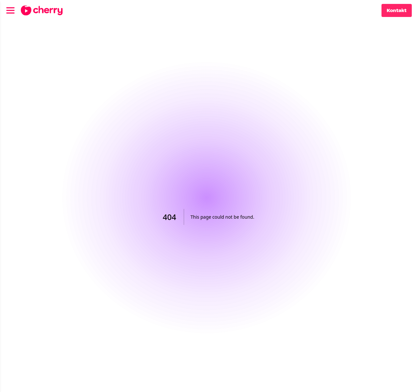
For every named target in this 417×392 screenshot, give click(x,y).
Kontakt (397, 10)
